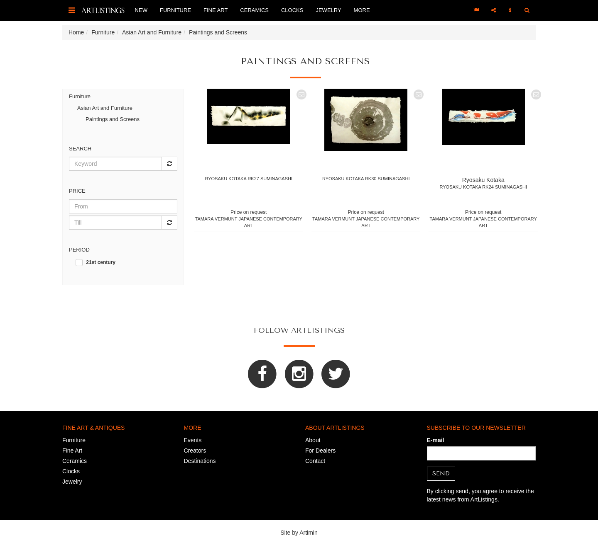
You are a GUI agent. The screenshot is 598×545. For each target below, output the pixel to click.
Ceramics (254, 10)
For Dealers (320, 450)
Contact (315, 461)
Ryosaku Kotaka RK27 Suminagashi (248, 178)
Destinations (200, 461)
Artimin (308, 532)
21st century (100, 262)
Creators (195, 450)
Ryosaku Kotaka (483, 180)
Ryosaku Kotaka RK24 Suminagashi (483, 186)
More (362, 10)
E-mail (435, 440)
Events (193, 440)
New (141, 10)
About (313, 440)
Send (441, 473)
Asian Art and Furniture (104, 108)
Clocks (292, 10)
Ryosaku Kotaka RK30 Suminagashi (366, 178)
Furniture (175, 10)
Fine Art (215, 10)
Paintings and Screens (113, 119)
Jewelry (328, 10)
